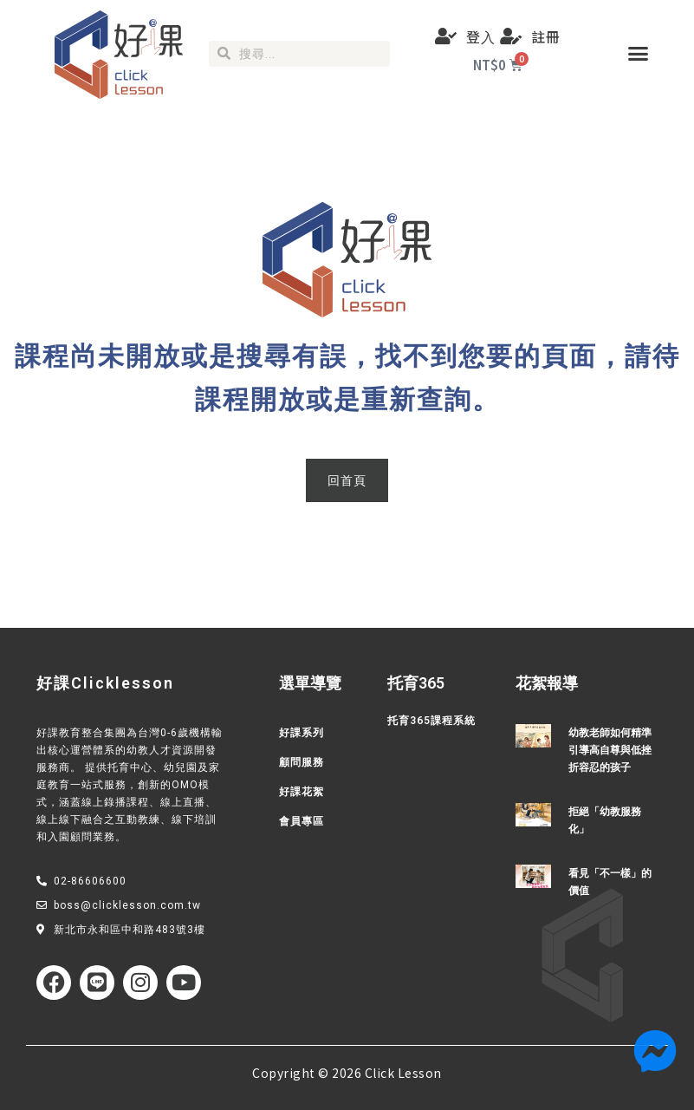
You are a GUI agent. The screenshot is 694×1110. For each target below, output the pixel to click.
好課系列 (301, 733)
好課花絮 (301, 792)
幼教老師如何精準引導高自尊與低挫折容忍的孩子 (610, 750)
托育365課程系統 (431, 721)
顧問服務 (301, 762)
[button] (638, 53)
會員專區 (301, 821)
